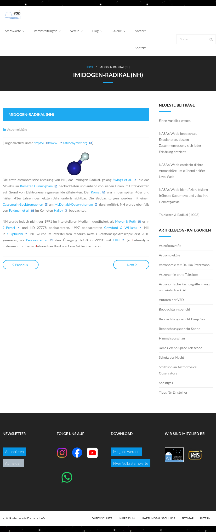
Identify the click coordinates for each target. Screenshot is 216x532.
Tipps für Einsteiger (173, 392)
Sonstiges (166, 383)
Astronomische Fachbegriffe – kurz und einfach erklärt (184, 287)
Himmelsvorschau (172, 338)
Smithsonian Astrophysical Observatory (178, 370)
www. (53, 143)
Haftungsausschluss (158, 518)
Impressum (127, 518)
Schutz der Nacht (171, 357)
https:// (39, 143)
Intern (205, 518)
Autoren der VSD (171, 300)
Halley (58, 210)
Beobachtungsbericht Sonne (179, 329)
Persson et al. (37, 240)
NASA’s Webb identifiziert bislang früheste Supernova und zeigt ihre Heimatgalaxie (183, 195)
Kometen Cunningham (36, 186)
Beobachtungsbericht (174, 309)
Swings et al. (122, 180)
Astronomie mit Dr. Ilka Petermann (184, 265)
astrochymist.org (75, 143)
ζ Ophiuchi (15, 234)
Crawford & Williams (120, 228)
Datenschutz (102, 518)
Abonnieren (14, 451)
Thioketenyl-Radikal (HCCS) (179, 215)
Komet (96, 192)
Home (90, 66)
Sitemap (187, 518)
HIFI (116, 240)
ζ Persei (9, 228)
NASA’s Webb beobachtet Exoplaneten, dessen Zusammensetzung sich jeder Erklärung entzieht (180, 142)
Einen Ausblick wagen (175, 121)
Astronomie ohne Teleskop (178, 274)
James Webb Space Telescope (180, 348)
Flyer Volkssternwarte (130, 463)
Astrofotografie (170, 245)
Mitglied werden (126, 451)
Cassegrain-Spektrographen (23, 204)
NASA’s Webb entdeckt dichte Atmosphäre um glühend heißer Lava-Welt (182, 171)
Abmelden (13, 463)
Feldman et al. (19, 210)
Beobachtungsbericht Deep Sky (182, 319)
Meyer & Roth (125, 221)
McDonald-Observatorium (73, 204)
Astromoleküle (17, 129)
